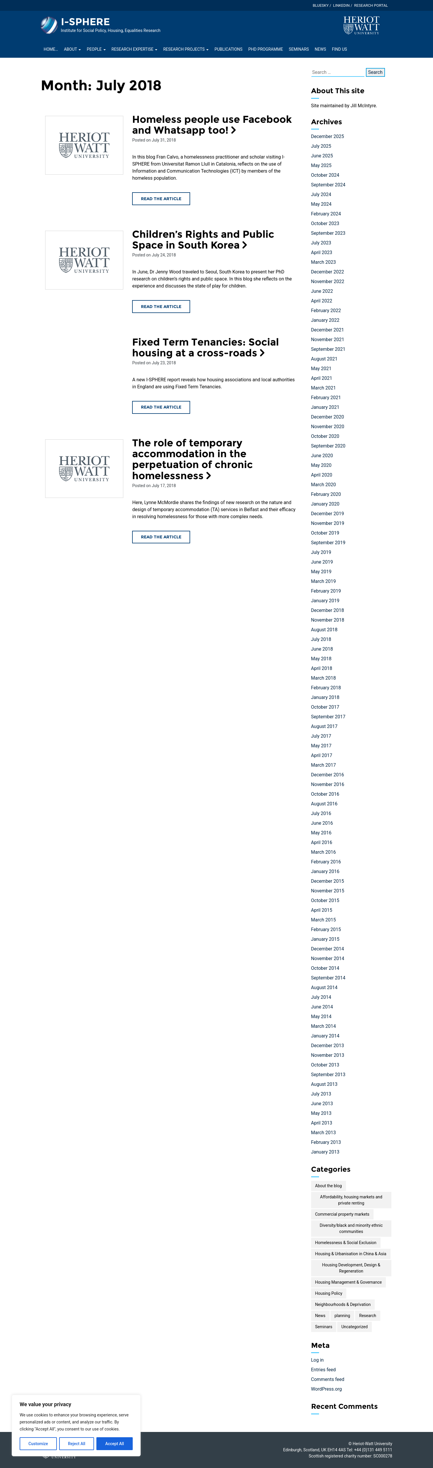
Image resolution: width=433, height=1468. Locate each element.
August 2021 (324, 359)
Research (367, 1315)
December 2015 (327, 881)
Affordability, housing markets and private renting (351, 1200)
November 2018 (327, 620)
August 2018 (324, 629)
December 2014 (327, 949)
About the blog (328, 1185)
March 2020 (323, 484)
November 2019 (327, 523)
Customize (38, 1443)
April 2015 (322, 910)
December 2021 (327, 330)
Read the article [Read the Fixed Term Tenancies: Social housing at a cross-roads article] (161, 407)
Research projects (186, 49)
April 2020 (322, 475)
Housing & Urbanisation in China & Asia (350, 1253)
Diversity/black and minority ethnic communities (351, 1228)
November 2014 (327, 958)
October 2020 (325, 436)
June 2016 (322, 823)
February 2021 (326, 397)
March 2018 (323, 678)
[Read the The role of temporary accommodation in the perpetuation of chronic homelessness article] (84, 468)
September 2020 (328, 446)
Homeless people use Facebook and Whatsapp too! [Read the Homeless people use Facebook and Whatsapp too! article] (212, 124)
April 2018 (322, 668)
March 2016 (323, 852)
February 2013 (326, 1142)
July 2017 (321, 736)
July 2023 (321, 243)
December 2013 (327, 1045)
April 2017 (322, 755)
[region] (76, 1425)
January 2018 (325, 697)
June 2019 (322, 562)
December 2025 (327, 136)
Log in (317, 1360)
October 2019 (325, 533)
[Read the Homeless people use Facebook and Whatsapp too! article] (84, 145)
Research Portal (371, 5)
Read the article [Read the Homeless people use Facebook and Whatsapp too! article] (161, 198)
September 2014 (328, 978)
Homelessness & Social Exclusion (345, 1242)
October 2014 (325, 968)
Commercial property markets (342, 1214)
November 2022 (327, 281)
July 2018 (321, 639)
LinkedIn (341, 5)
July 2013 (321, 1094)
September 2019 (328, 542)
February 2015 (326, 929)
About (72, 49)
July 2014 (321, 997)
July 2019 (321, 552)
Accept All (114, 1443)
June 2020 (322, 455)
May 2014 (321, 1016)
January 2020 (325, 504)
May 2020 (321, 465)
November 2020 (327, 426)
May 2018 (321, 658)
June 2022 (322, 291)
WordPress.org (326, 1389)
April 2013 (322, 1123)
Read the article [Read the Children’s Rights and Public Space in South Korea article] (161, 306)
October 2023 (325, 223)
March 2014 (323, 1026)
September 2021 (328, 349)
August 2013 (324, 1084)
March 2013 (323, 1132)
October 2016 (325, 794)
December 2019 (327, 513)
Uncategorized (354, 1326)
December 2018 (327, 610)
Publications (228, 49)
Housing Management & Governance (348, 1282)
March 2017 (323, 765)
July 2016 (321, 813)
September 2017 (328, 716)
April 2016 (322, 842)
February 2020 (326, 494)
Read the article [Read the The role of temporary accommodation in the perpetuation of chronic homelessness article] (161, 537)
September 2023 (328, 233)
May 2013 (321, 1113)
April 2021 (322, 378)
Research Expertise (135, 49)
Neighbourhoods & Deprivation (343, 1304)
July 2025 (321, 146)
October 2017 (325, 707)
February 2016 (326, 862)
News (320, 49)
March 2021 (323, 388)
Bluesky (320, 5)
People (96, 49)
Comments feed (328, 1379)
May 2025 (321, 165)
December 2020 (327, 417)
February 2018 (326, 687)
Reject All (76, 1443)
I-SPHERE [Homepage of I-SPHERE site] (85, 22)
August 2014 (324, 987)
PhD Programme (265, 49)
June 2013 (322, 1103)
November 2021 (327, 339)
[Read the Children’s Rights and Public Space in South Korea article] (84, 260)
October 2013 (325, 1065)
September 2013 (328, 1074)
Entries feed (323, 1369)
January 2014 (325, 1036)
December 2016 (327, 775)
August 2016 (324, 804)
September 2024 (328, 185)
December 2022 (327, 272)
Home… (51, 49)
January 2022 (325, 320)
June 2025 (322, 156)
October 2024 (325, 175)
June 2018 (322, 649)
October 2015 (325, 900)
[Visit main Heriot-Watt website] (361, 25)
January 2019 (325, 600)
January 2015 (325, 939)
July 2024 (321, 194)
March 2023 (323, 262)
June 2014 (322, 1007)
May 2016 (321, 833)
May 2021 (321, 368)
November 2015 (327, 891)
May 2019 (321, 571)
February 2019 (326, 591)
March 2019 (323, 581)
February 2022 (326, 310)
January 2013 (325, 1152)
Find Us (339, 49)
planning (342, 1315)
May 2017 (321, 746)
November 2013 (327, 1055)
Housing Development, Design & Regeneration (351, 1268)
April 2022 (322, 301)
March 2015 (323, 920)
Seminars (299, 49)
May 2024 (321, 204)
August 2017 (324, 726)
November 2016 (327, 784)
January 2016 (325, 871)
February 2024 (326, 214)
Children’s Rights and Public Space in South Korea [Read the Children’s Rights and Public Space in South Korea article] (203, 239)
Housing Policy (328, 1293)
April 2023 (322, 252)
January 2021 (325, 407)
